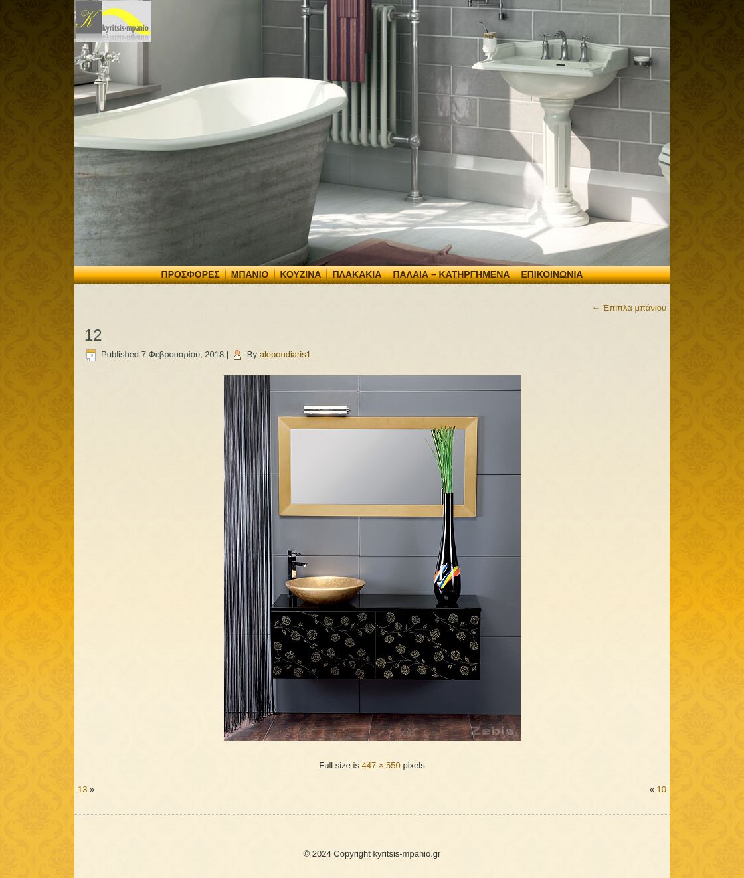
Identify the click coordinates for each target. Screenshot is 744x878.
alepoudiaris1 (285, 354)
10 (661, 789)
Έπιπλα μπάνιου (628, 308)
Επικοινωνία (552, 274)
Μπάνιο (250, 274)
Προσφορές (190, 274)
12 (93, 335)
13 (82, 789)
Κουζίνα (301, 274)
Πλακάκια (356, 274)
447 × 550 (381, 765)
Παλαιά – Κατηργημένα (451, 274)
